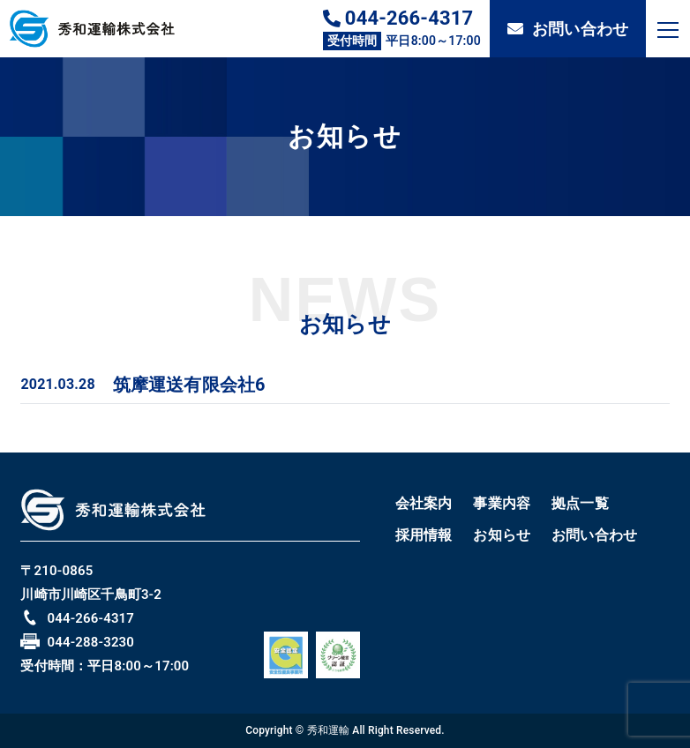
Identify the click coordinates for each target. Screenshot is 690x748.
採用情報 (424, 535)
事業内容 (501, 503)
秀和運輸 (328, 730)
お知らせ (501, 535)
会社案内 (424, 503)
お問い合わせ (567, 28)
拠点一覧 (580, 503)
